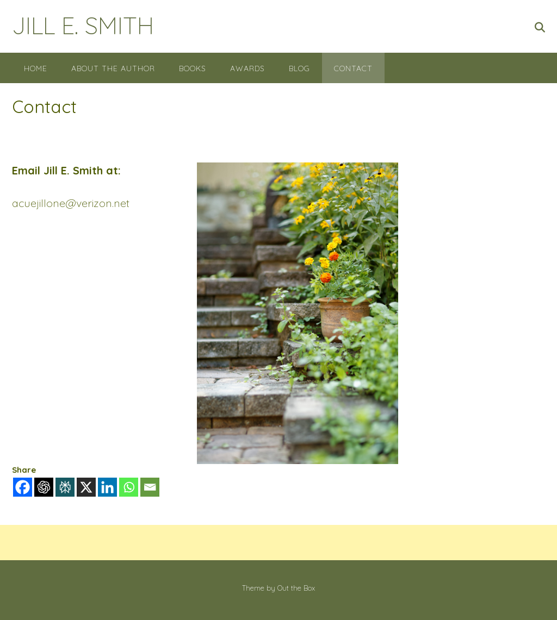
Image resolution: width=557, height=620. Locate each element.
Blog (299, 68)
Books (192, 68)
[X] (86, 487)
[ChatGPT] (43, 487)
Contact (353, 68)
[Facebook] (22, 487)
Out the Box (296, 588)
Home (35, 68)
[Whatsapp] (128, 487)
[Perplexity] (65, 487)
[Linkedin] (107, 487)
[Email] (149, 487)
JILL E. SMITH (83, 25)
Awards (247, 68)
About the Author (113, 68)
